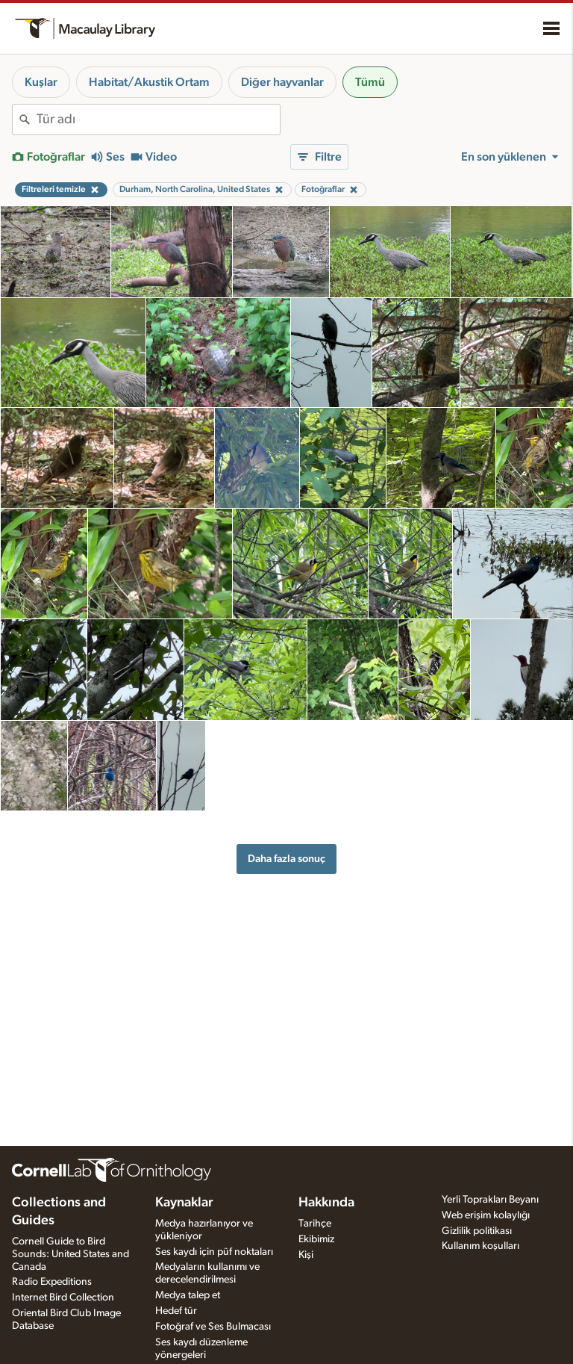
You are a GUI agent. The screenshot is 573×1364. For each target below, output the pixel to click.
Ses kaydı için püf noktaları (214, 1252)
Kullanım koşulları (480, 1246)
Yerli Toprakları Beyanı (490, 1199)
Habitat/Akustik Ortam (149, 82)
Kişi (305, 1255)
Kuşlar (41, 82)
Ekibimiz (316, 1239)
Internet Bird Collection (63, 1297)
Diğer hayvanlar (282, 82)
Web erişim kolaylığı (486, 1215)
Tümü (370, 82)
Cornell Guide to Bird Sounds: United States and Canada (70, 1254)
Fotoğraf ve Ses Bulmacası (213, 1326)
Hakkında (326, 1202)
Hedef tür (176, 1311)
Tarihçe (314, 1223)
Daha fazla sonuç (286, 858)
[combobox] (158, 119)
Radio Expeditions (52, 1282)
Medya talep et (187, 1295)
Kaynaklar (184, 1202)
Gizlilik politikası (477, 1231)
